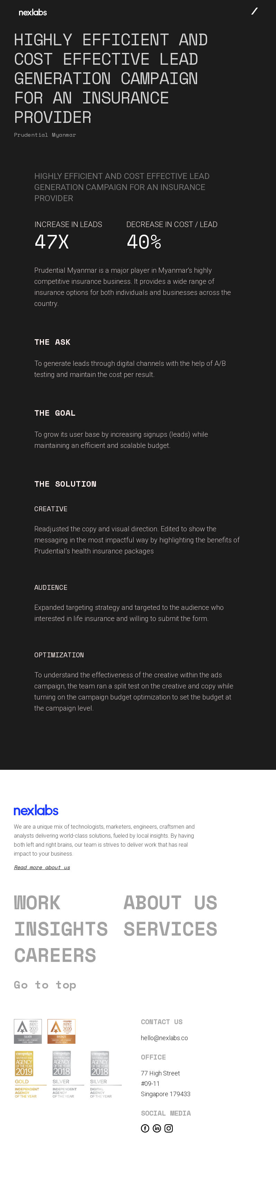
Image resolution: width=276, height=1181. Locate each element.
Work (37, 902)
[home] (33, 12)
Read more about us (42, 867)
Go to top (45, 984)
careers (55, 954)
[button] (254, 10)
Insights (61, 928)
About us (170, 902)
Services (170, 928)
